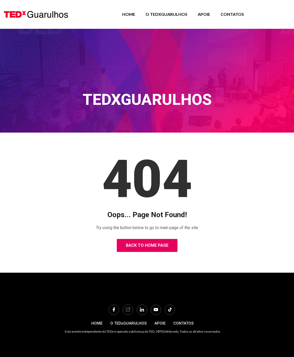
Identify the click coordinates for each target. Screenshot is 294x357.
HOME (128, 14)
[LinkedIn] (142, 310)
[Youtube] (156, 310)
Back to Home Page (147, 245)
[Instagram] (128, 310)
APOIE (204, 14)
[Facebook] (114, 310)
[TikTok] (170, 310)
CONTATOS (232, 14)
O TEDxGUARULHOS (166, 14)
